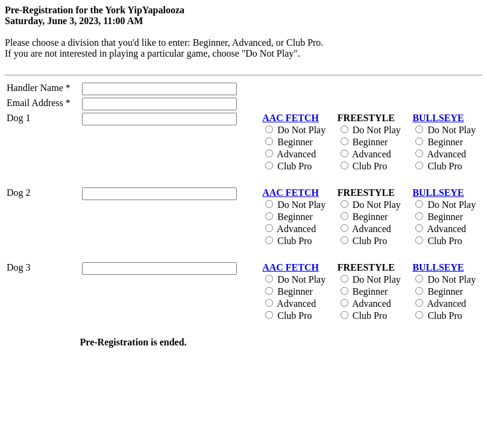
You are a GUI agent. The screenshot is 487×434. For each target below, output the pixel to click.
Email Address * (39, 103)
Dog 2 (19, 192)
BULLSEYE (437, 118)
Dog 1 (19, 118)
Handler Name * (39, 88)
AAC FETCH (290, 118)
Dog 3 (19, 267)
